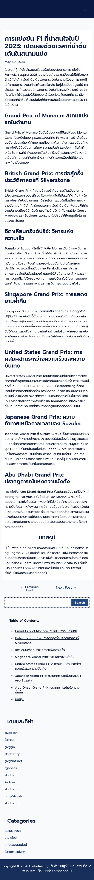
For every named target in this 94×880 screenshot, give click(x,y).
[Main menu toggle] (85, 9)
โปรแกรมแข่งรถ (15, 851)
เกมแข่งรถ (11, 837)
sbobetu (11, 775)
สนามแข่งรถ (13, 830)
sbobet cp (12, 754)
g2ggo (10, 747)
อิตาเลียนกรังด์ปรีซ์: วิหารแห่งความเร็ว (40, 650)
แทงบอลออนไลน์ (16, 844)
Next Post (66, 587)
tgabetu (11, 768)
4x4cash (11, 782)
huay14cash (13, 796)
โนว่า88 (10, 739)
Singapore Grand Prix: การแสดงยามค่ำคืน (44, 656)
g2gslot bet (13, 760)
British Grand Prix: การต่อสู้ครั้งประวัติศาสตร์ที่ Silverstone (47, 640)
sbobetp (11, 789)
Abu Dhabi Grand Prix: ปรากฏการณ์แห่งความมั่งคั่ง (47, 690)
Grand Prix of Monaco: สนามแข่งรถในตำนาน (46, 631)
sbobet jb (12, 803)
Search (80, 602)
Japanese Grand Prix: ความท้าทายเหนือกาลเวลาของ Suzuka (48, 678)
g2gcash (11, 732)
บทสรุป (19, 699)
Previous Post (29, 589)
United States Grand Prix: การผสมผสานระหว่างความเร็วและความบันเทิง (48, 666)
